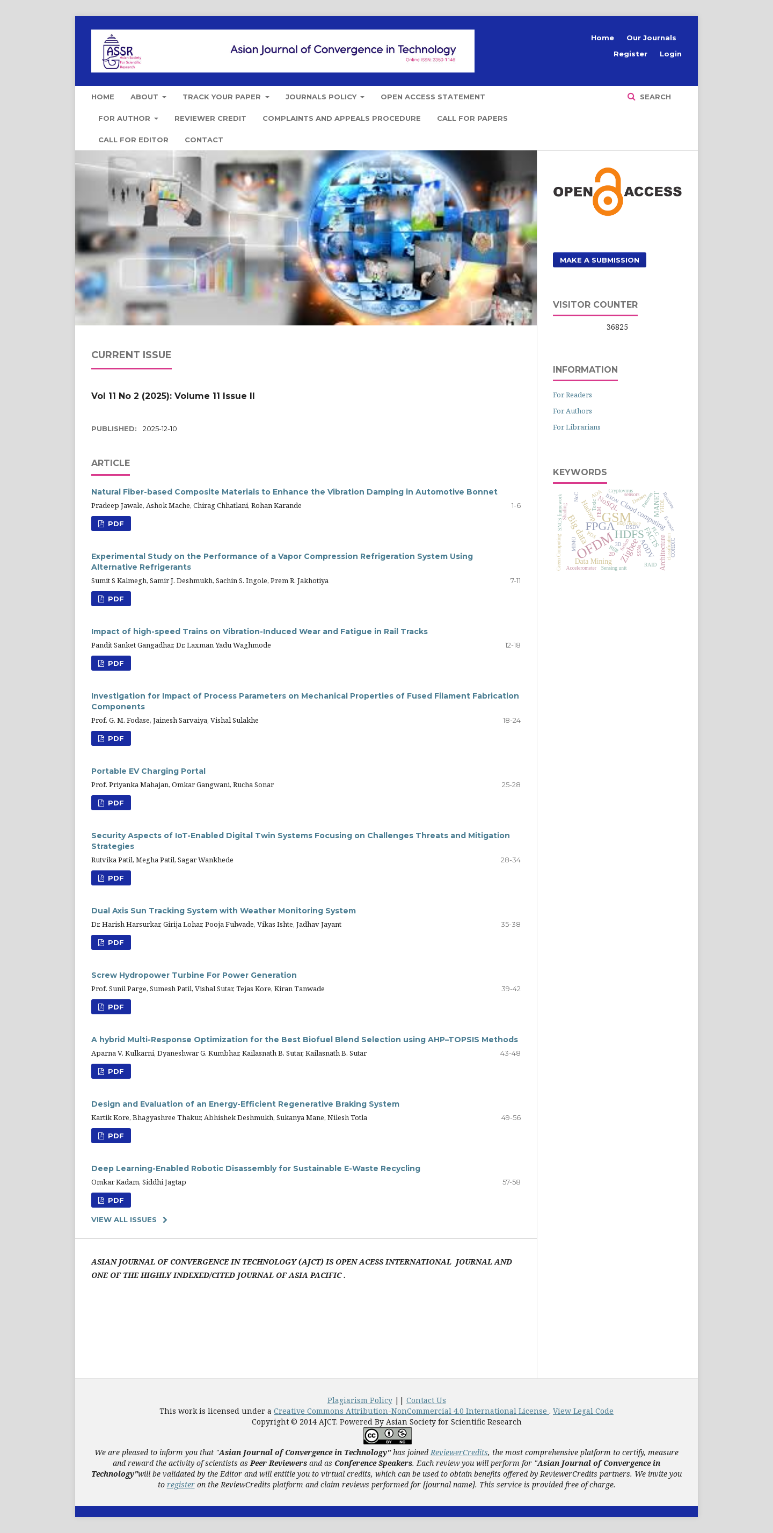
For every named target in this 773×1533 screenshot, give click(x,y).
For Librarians (577, 427)
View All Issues (124, 1219)
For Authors (572, 411)
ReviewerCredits (459, 1452)
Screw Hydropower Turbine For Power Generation (194, 975)
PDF (115, 523)
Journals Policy (322, 96)
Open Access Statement (433, 96)
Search (654, 96)
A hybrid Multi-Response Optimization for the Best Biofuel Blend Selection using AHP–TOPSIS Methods (304, 1039)
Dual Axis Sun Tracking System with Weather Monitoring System (223, 911)
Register (630, 53)
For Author (125, 118)
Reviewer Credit (210, 118)
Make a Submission (599, 260)
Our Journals (651, 37)
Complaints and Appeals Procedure (341, 118)
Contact (204, 139)
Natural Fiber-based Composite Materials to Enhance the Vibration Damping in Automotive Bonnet (294, 492)
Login (671, 53)
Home (102, 96)
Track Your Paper (223, 96)
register (181, 1484)
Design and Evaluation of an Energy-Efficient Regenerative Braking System (245, 1104)
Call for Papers (472, 118)
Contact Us (426, 1400)
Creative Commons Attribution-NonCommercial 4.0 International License (411, 1411)
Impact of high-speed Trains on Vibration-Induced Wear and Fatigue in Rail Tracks (259, 631)
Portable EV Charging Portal (148, 771)
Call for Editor (133, 139)
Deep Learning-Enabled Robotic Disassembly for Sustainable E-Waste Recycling (255, 1168)
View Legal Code (583, 1411)
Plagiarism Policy (359, 1400)
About (145, 96)
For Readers (572, 394)
